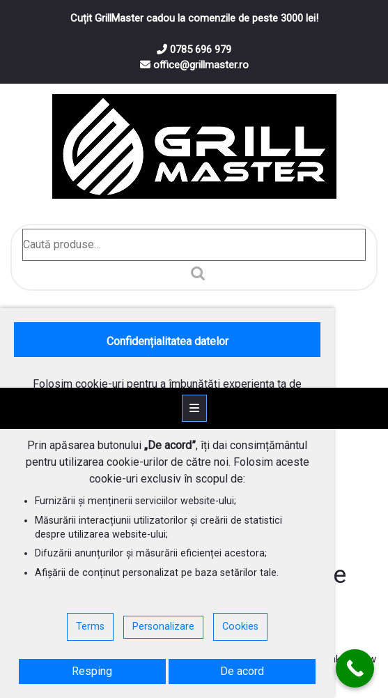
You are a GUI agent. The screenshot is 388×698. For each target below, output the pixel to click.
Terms (90, 626)
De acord (242, 671)
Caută (194, 273)
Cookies (240, 626)
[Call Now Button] (355, 668)
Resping (92, 671)
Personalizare (163, 626)
